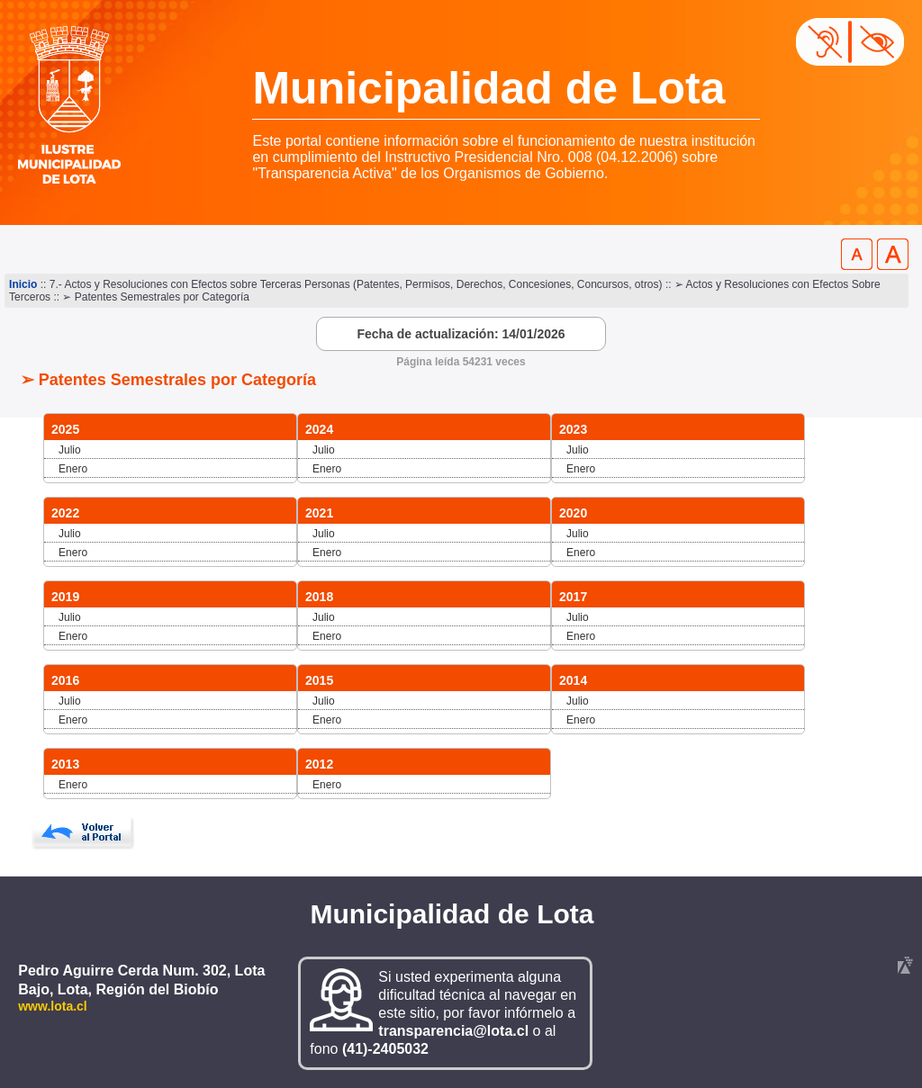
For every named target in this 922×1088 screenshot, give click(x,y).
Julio (70, 450)
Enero (73, 469)
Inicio (23, 284)
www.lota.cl (52, 1006)
